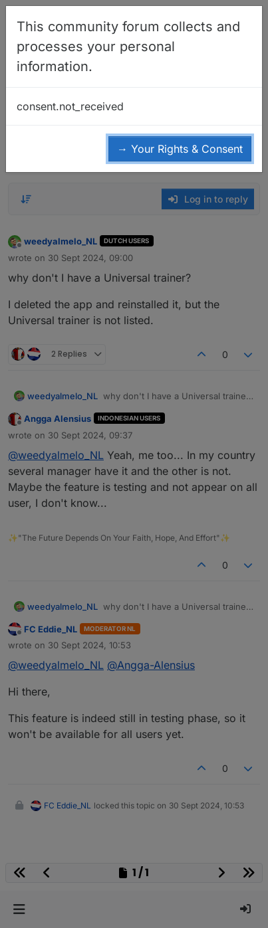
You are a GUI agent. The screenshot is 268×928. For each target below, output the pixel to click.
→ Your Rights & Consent (180, 148)
